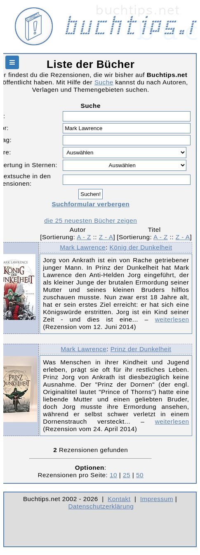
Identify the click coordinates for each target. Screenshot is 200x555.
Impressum (156, 498)
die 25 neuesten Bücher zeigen (90, 220)
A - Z (84, 236)
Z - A (106, 236)
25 (126, 474)
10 (113, 474)
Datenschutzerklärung (101, 506)
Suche (103, 82)
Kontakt (119, 498)
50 (140, 474)
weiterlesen (172, 319)
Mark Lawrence (83, 247)
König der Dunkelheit (141, 247)
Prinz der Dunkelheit (141, 348)
